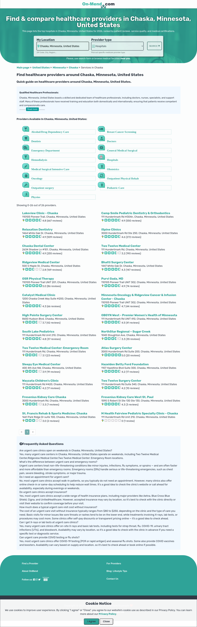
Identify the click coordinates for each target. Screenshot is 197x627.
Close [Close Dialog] (106, 621)
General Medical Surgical (122, 150)
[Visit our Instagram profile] (37, 579)
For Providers (114, 563)
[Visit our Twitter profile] (39, 579)
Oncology (37, 178)
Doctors (111, 141)
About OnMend (30, 571)
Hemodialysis (39, 159)
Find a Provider (30, 563)
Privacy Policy (107, 614)
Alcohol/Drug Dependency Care (50, 131)
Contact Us (112, 579)
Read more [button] (32, 109)
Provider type (101, 40)
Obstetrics (113, 169)
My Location (46, 40)
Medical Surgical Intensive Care (50, 169)
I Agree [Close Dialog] (91, 621)
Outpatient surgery (42, 187)
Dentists (36, 141)
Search (154, 46)
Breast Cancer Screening (121, 131)
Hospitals (112, 159)
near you (125, 58)
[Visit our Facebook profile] (34, 579)
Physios (35, 197)
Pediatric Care (115, 187)
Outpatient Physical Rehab (123, 178)
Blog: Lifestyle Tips (117, 571)
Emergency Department (45, 150)
